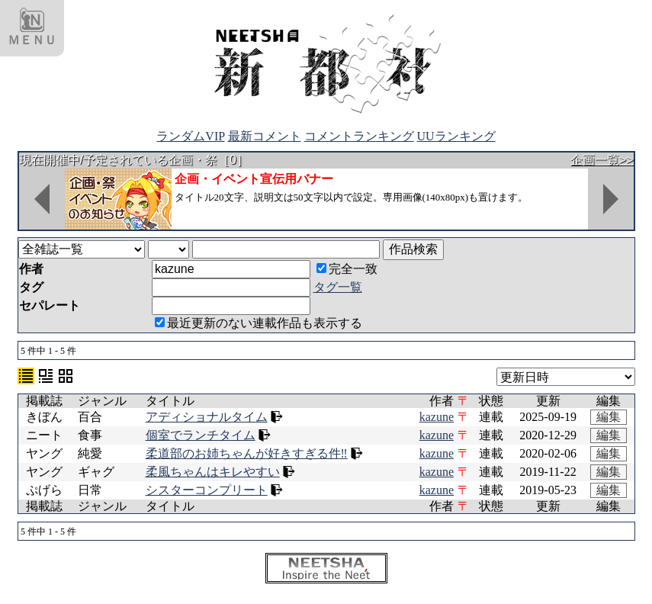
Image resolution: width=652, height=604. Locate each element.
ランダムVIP (190, 136)
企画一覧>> (602, 159)
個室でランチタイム (200, 435)
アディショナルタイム (207, 416)
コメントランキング (359, 136)
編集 (608, 416)
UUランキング (456, 136)
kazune (436, 416)
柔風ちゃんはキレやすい (213, 471)
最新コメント (264, 136)
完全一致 (346, 268)
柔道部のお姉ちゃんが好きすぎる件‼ (247, 453)
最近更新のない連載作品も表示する (258, 322)
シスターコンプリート (207, 490)
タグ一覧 (337, 287)
